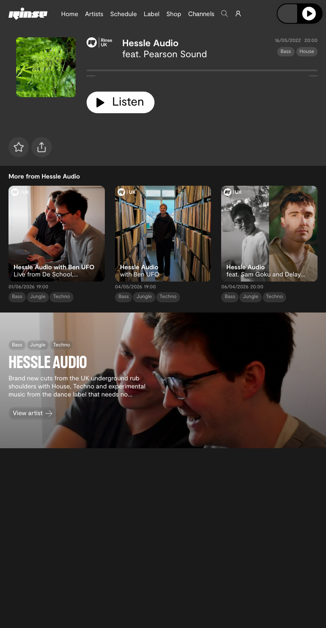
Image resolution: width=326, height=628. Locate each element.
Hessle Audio (150, 42)
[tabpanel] (202, 72)
